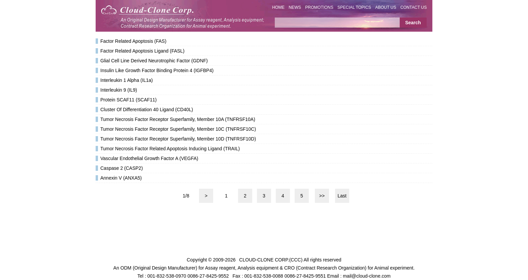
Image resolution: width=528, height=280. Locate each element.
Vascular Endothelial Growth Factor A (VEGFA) (149, 158)
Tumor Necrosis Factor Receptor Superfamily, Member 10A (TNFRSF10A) (177, 119)
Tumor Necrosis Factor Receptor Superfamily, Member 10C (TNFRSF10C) (178, 129)
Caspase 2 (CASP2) (121, 168)
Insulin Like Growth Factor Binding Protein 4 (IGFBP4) (156, 70)
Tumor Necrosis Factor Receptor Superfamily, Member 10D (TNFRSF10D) (178, 139)
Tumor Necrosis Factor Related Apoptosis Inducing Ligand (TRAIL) (170, 148)
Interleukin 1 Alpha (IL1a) (126, 80)
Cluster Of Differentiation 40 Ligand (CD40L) (146, 109)
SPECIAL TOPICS (354, 7)
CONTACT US (413, 7)
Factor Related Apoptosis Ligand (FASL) (142, 51)
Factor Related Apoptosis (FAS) (133, 41)
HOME (278, 7)
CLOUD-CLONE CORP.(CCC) (270, 259)
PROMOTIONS (319, 7)
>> (322, 195)
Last (342, 195)
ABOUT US (385, 7)
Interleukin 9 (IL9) (118, 90)
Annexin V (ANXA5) (121, 178)
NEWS (295, 7)
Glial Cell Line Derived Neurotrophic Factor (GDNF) (154, 60)
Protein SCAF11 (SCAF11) (128, 99)
